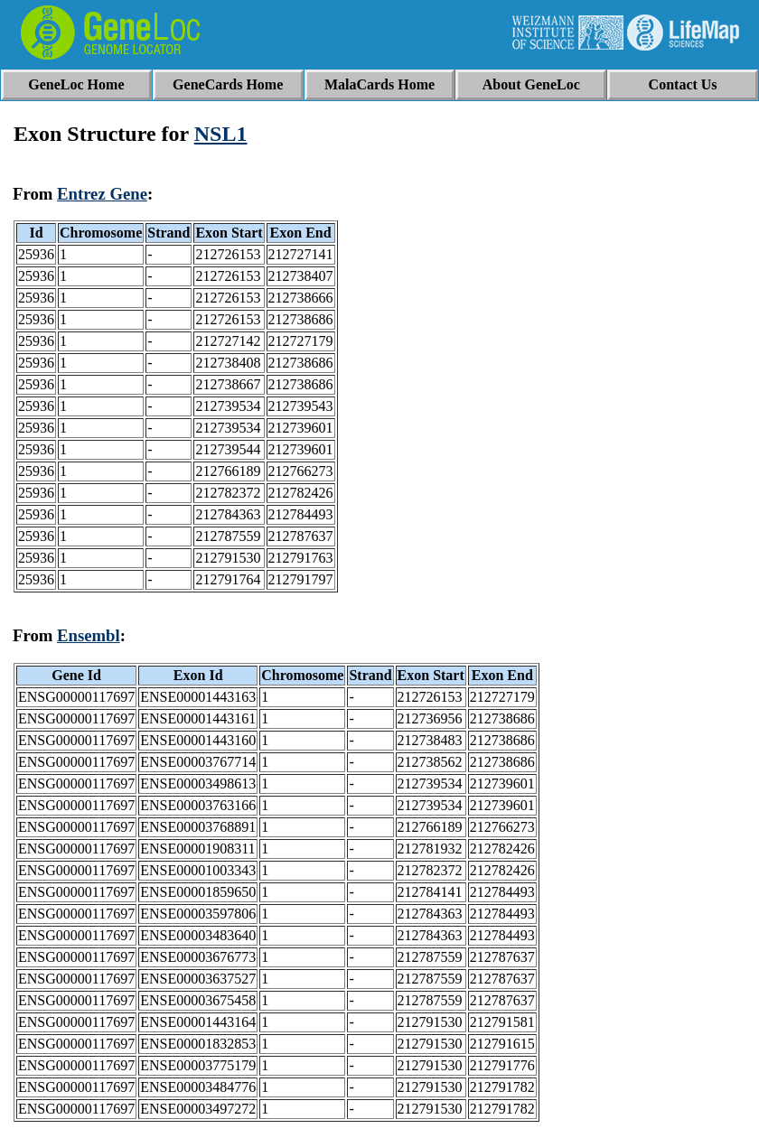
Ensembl (88, 635)
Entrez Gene (102, 193)
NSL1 (221, 133)
